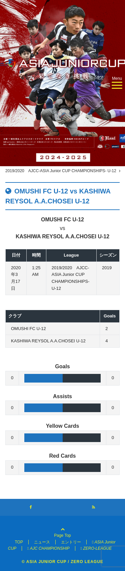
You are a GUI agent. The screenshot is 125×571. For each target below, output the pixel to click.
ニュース (42, 542)
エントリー (71, 542)
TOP (19, 542)
